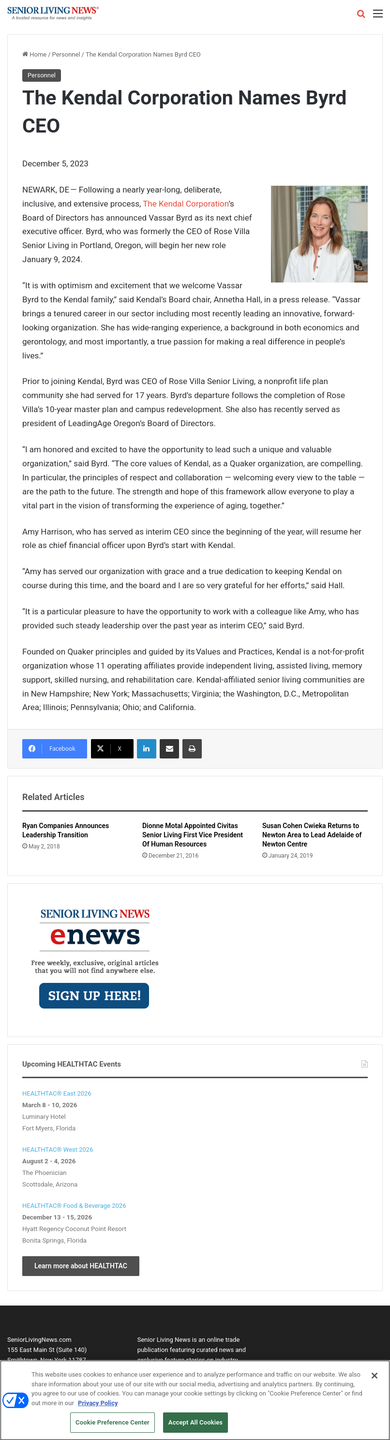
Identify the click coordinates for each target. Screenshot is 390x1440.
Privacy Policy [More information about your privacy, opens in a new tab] (98, 1405)
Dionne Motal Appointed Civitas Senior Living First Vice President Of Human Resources (192, 835)
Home (34, 54)
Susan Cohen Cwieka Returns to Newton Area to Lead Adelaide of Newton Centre (312, 835)
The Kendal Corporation (185, 203)
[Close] (374, 1378)
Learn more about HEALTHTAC (80, 1266)
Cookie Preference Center (112, 1425)
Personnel (66, 54)
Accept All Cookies (195, 1425)
